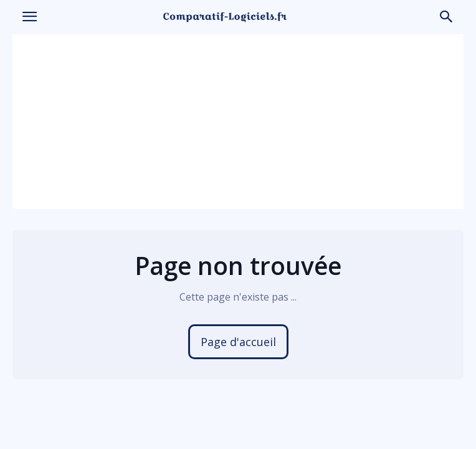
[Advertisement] (238, 121)
